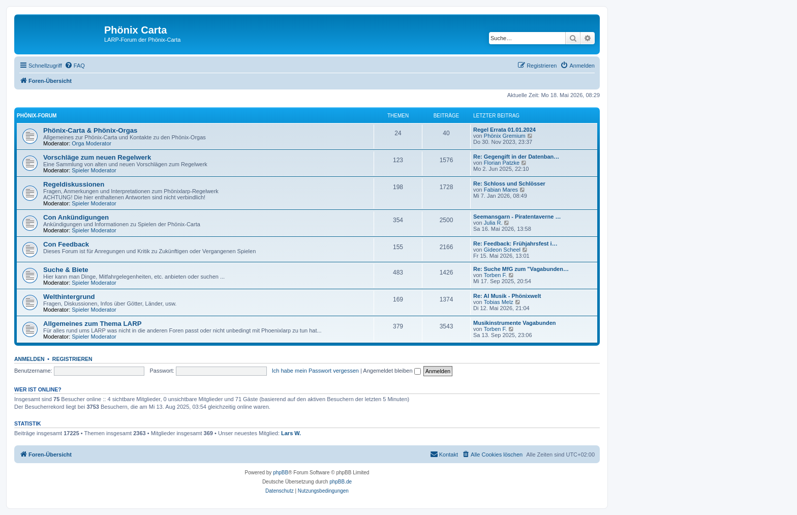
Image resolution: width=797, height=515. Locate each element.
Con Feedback (66, 244)
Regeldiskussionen (73, 184)
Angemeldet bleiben (391, 371)
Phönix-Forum (36, 115)
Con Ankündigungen (76, 217)
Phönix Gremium (505, 136)
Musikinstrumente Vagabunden (514, 323)
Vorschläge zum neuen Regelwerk (97, 157)
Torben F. (495, 275)
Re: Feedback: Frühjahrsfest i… (515, 243)
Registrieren (72, 359)
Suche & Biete (65, 270)
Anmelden (29, 359)
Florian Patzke (501, 163)
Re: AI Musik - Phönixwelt (507, 296)
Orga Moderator (91, 143)
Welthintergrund (69, 296)
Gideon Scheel (502, 250)
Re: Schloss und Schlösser (509, 183)
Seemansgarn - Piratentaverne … (517, 217)
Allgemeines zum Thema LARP (92, 323)
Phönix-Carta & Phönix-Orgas (90, 130)
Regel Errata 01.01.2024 (504, 130)
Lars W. (291, 433)
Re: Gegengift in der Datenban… (516, 157)
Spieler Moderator (94, 170)
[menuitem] (75, 65)
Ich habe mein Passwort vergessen (315, 371)
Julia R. (493, 223)
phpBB (280, 472)
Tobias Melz (498, 302)
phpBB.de (340, 481)
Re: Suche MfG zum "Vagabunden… (521, 269)
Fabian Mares (501, 190)
